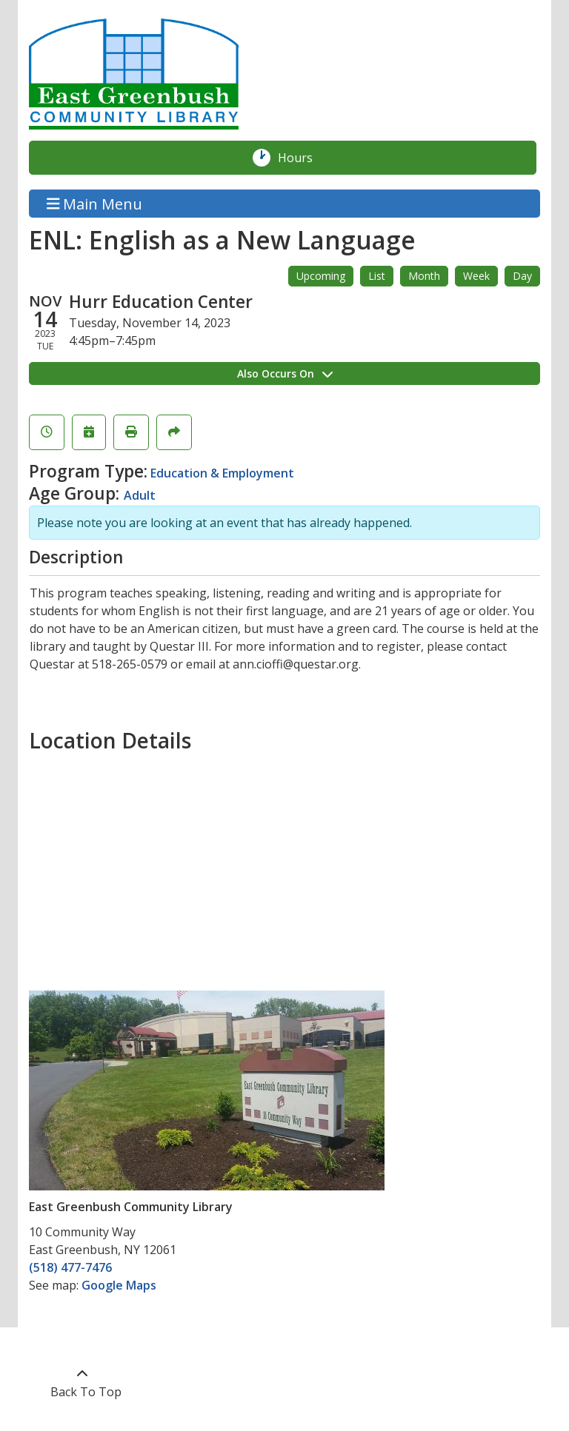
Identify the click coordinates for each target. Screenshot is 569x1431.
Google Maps (118, 1285)
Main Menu (95, 203)
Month (424, 276)
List (376, 276)
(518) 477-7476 (70, 1267)
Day (522, 276)
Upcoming (320, 276)
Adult (140, 495)
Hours (303, 158)
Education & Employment (222, 473)
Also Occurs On (285, 373)
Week (476, 276)
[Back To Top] (82, 1383)
